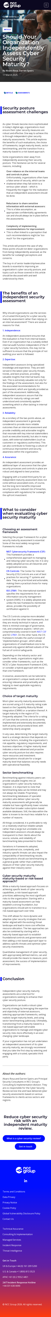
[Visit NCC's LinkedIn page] (25, 1180)
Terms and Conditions (14, 1191)
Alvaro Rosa (12, 70)
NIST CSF (41, 631)
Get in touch (25, 1146)
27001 (13, 634)
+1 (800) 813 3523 (26, 1271)
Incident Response (12, 1245)
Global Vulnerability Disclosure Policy (21, 1213)
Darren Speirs (26, 70)
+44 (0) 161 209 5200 (26, 1266)
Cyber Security (10, 16)
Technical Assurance (13, 1228)
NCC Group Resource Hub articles (19, 19)
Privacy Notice (10, 1202)
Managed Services (12, 1239)
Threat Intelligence (12, 1250)
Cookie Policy (9, 1207)
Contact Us (8, 1218)
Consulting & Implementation (18, 1234)
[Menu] (46, 5)
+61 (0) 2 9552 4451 (18, 1277)
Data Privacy (9, 1197)
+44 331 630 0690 (11, 1285)
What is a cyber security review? (24, 1138)
